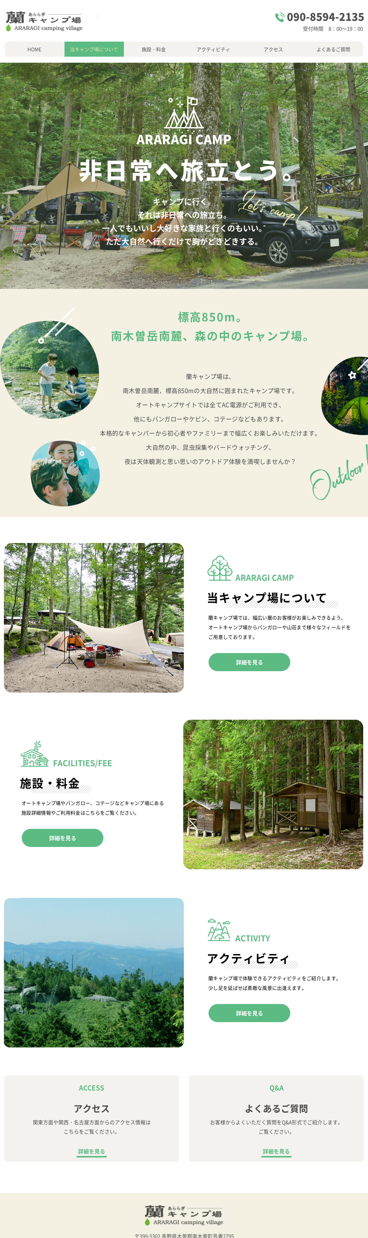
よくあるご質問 (333, 49)
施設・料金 (154, 49)
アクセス (273, 49)
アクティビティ (213, 49)
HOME (34, 49)
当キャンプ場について (94, 49)
